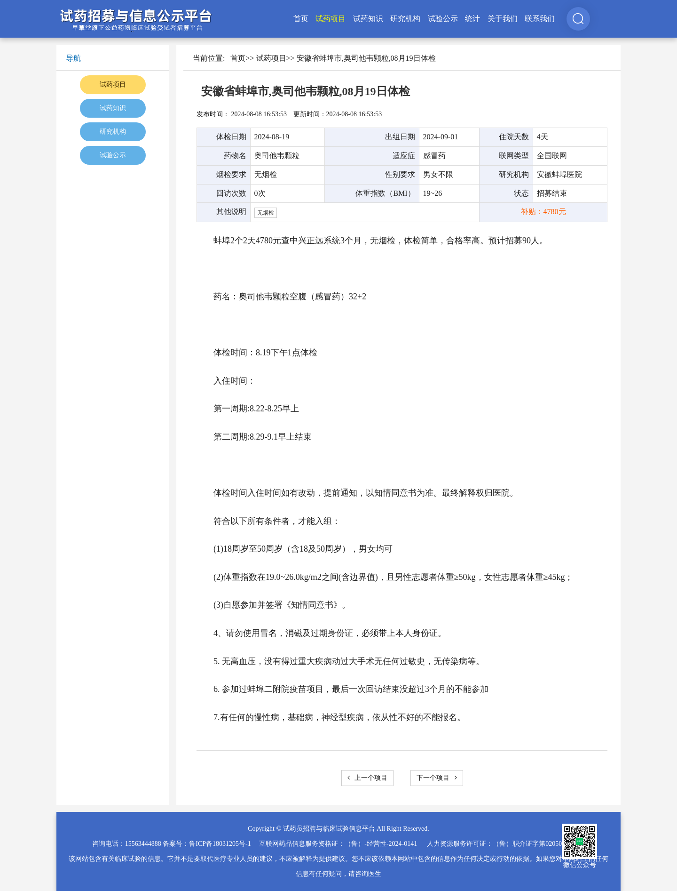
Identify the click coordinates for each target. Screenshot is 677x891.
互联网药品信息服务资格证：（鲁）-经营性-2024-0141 (338, 843)
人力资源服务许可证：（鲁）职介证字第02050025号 (502, 843)
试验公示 (443, 19)
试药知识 (368, 19)
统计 (472, 19)
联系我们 (540, 19)
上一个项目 (367, 777)
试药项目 (330, 19)
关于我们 (503, 19)
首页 (300, 19)
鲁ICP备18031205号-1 (220, 843)
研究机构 (405, 19)
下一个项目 (437, 777)
